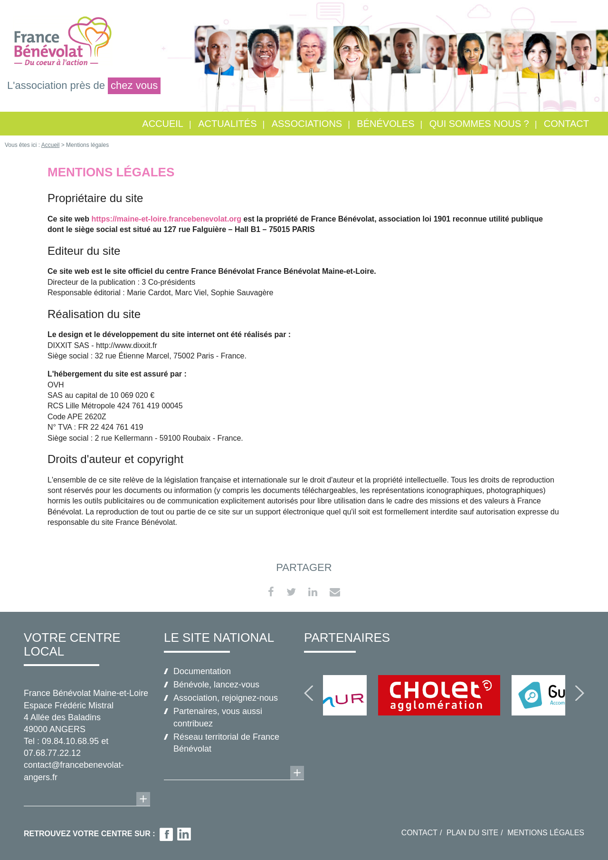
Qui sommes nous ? (479, 123)
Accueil (162, 123)
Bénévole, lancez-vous (216, 684)
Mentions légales (545, 833)
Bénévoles (385, 123)
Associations (307, 123)
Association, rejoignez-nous (225, 698)
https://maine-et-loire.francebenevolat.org (166, 219)
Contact (566, 123)
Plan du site (472, 833)
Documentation (202, 671)
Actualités (227, 123)
